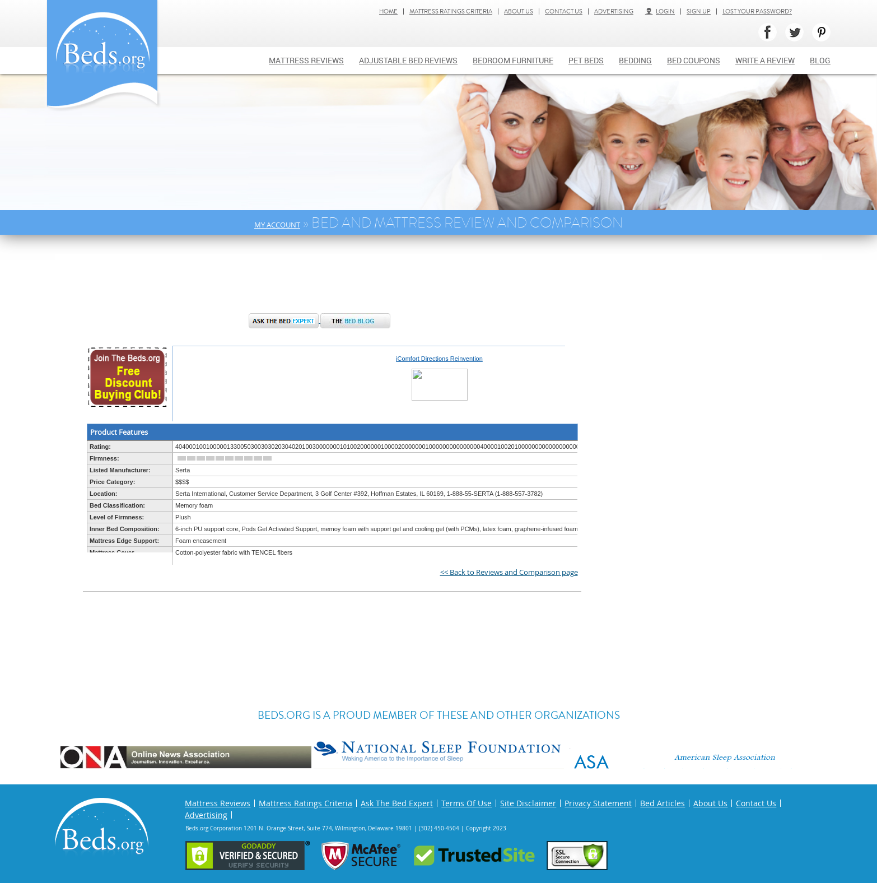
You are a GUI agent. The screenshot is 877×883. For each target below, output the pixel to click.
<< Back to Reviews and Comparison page (509, 572)
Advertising (613, 11)
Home (388, 11)
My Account (277, 225)
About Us (518, 11)
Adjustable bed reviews (408, 60)
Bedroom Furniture (513, 60)
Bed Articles (662, 803)
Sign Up (699, 11)
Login (660, 11)
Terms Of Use (466, 803)
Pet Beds (586, 60)
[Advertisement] (320, 279)
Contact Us (563, 11)
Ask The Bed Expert (397, 803)
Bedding (635, 60)
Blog (820, 60)
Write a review (765, 60)
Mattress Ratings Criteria (450, 11)
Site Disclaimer (528, 803)
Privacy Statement (598, 803)
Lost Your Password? (757, 11)
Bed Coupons (693, 60)
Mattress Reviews (306, 60)
